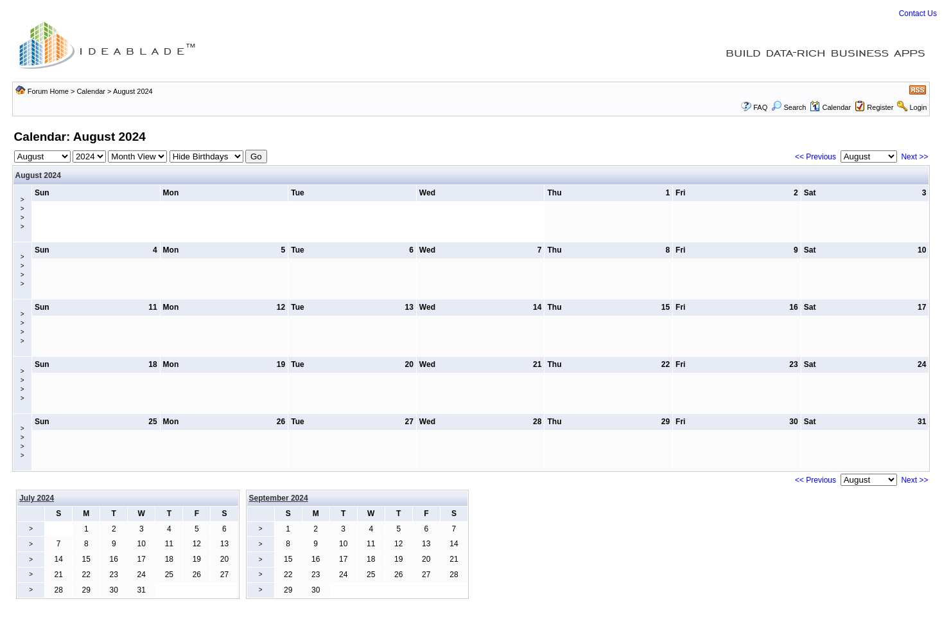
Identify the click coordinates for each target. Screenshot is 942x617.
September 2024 (278, 498)
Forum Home (48, 91)
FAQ (760, 107)
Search (788, 107)
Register (880, 107)
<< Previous (815, 156)
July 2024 (36, 498)
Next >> (914, 156)
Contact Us (918, 13)
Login (918, 107)
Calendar (90, 91)
